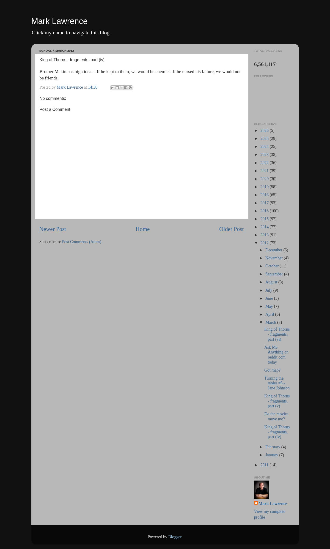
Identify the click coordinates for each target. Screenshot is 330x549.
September (274, 274)
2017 (265, 203)
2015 (265, 219)
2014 (265, 227)
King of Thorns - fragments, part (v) (277, 401)
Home (143, 229)
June (269, 298)
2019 (265, 187)
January (272, 455)
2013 (265, 235)
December (274, 250)
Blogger (174, 537)
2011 (265, 465)
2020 (265, 179)
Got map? (272, 370)
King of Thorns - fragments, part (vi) (277, 334)
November (274, 258)
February (273, 447)
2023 (265, 154)
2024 (265, 146)
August (271, 282)
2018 (265, 195)
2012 (265, 243)
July (269, 290)
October (272, 266)
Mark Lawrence (59, 21)
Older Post (231, 229)
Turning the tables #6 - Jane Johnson (277, 383)
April (270, 314)
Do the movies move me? (276, 416)
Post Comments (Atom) (81, 241)
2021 (265, 171)
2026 (265, 130)
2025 (265, 138)
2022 (265, 162)
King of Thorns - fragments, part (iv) (277, 432)
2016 (265, 211)
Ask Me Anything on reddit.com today (276, 354)
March (271, 322)
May (269, 306)
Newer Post (52, 229)
